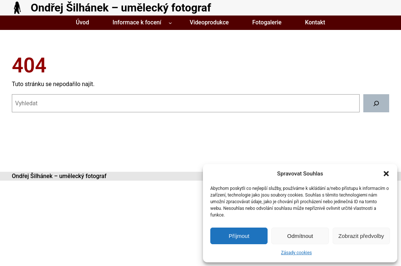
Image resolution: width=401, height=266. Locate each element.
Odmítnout (300, 236)
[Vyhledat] (376, 103)
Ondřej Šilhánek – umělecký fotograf (121, 7)
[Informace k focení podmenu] (170, 22)
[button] (386, 173)
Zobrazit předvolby (361, 236)
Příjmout (239, 236)
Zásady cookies (296, 252)
